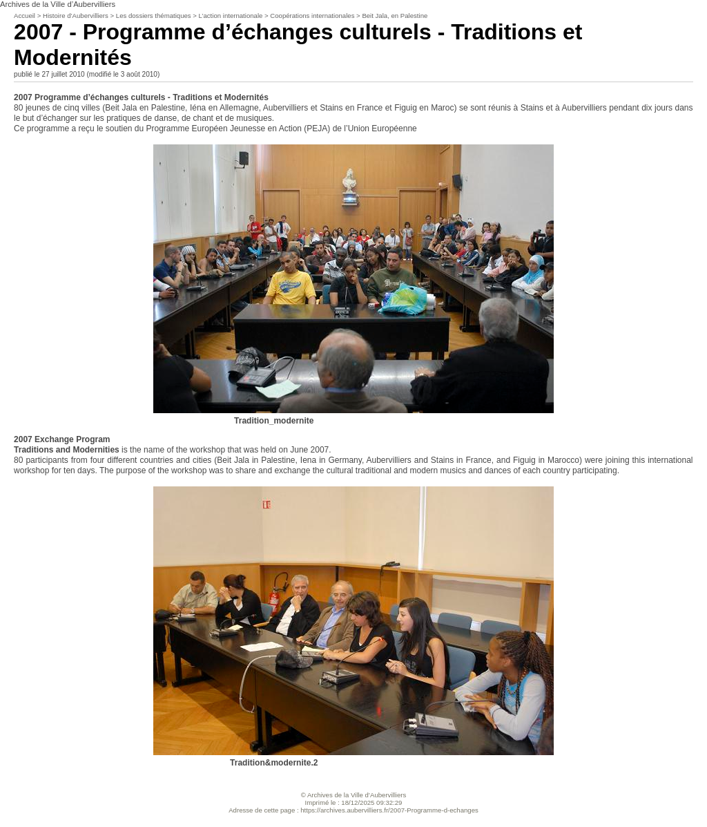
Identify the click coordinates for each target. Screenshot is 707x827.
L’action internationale (231, 15)
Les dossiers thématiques (153, 15)
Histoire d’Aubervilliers (76, 15)
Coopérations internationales (312, 15)
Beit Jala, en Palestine (394, 15)
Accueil (24, 15)
